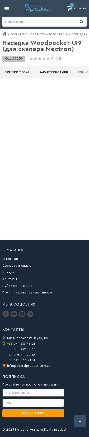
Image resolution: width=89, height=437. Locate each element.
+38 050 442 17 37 (21, 349)
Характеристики (53, 72)
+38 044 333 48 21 (21, 343)
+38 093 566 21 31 (21, 360)
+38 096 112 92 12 (21, 354)
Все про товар (17, 72)
